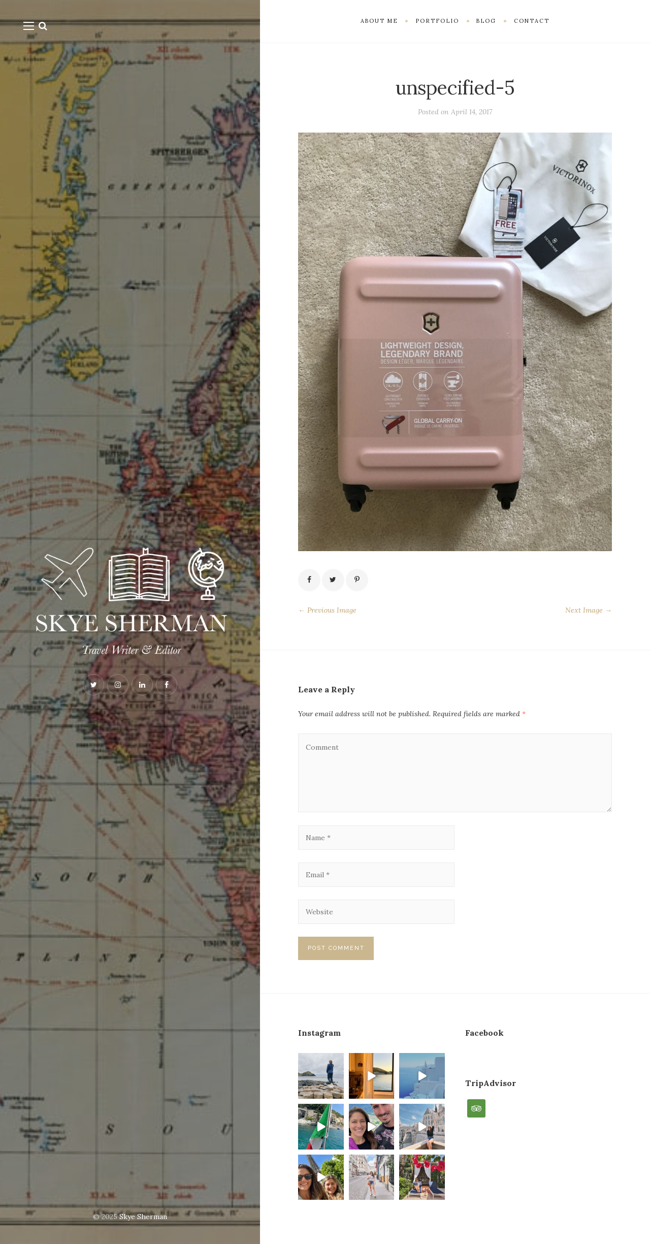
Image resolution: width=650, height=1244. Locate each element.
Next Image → (588, 610)
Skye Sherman (143, 1216)
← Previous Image (327, 610)
